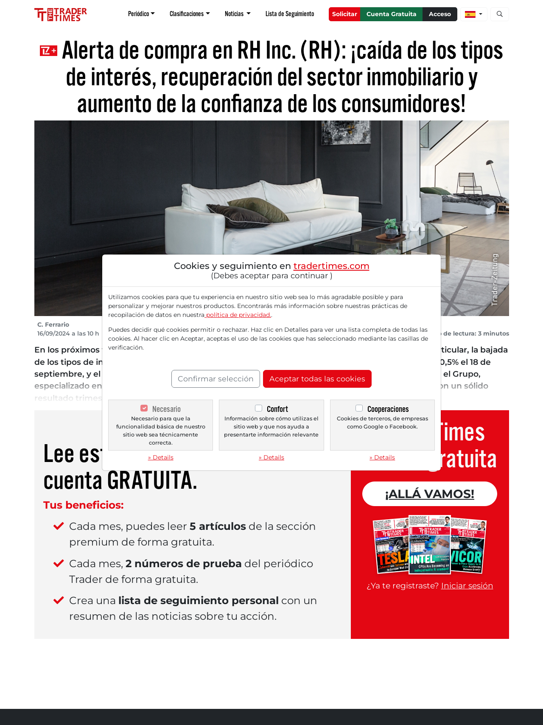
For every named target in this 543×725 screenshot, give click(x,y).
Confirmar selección (216, 378)
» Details (161, 457)
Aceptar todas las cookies (317, 378)
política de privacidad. (237, 315)
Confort (277, 409)
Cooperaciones (388, 409)
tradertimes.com (331, 265)
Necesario (166, 409)
